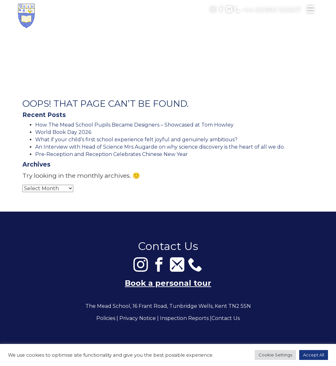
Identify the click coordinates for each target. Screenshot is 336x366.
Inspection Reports (184, 318)
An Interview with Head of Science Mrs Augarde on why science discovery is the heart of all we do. (160, 147)
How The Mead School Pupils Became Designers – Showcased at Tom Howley (134, 125)
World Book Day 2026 (63, 132)
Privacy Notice (137, 318)
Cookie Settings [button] (275, 354)
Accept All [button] (313, 354)
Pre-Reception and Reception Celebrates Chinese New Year (111, 154)
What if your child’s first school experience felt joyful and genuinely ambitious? (136, 139)
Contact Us (226, 318)
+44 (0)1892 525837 (267, 10)
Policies (105, 318)
